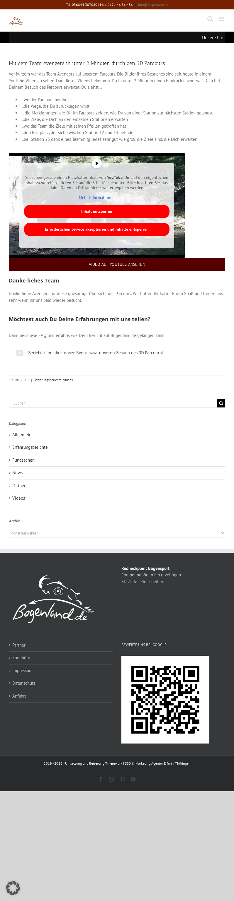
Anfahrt (19, 696)
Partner (19, 485)
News (17, 472)
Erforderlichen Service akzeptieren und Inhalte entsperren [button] (97, 229)
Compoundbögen (137, 575)
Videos (68, 380)
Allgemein (21, 434)
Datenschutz (23, 683)
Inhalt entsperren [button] (96, 211)
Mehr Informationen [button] (97, 197)
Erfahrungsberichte (47, 380)
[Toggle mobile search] (210, 19)
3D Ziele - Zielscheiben (142, 581)
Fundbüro (21, 657)
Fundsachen (23, 460)
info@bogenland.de (153, 4)
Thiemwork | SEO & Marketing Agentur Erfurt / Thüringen (148, 763)
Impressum (22, 670)
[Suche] (221, 403)
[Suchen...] (113, 403)
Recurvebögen (167, 575)
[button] (13, 888)
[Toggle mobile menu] (222, 19)
